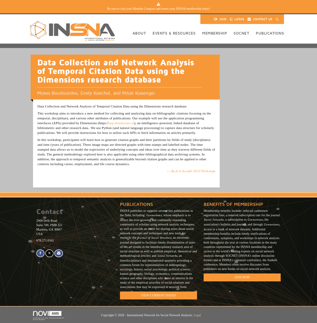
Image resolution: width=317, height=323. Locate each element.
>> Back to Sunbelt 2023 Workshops (190, 171)
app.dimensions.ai (121, 123)
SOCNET (241, 33)
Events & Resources (174, 33)
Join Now (242, 277)
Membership (214, 33)
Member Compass (144, 8)
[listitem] (158, 9)
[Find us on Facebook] (40, 253)
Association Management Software (49, 315)
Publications (270, 33)
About (139, 33)
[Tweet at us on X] (49, 253)
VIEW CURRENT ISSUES (158, 295)
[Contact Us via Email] (58, 253)
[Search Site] (278, 19)
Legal (197, 315)
